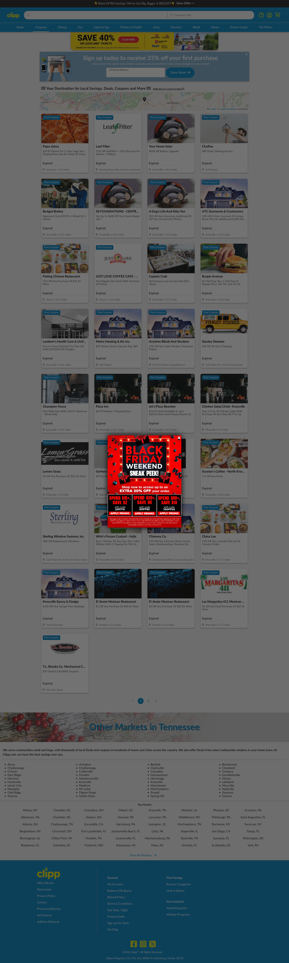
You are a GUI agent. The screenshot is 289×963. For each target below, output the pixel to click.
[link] (120, 505)
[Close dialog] (179, 437)
